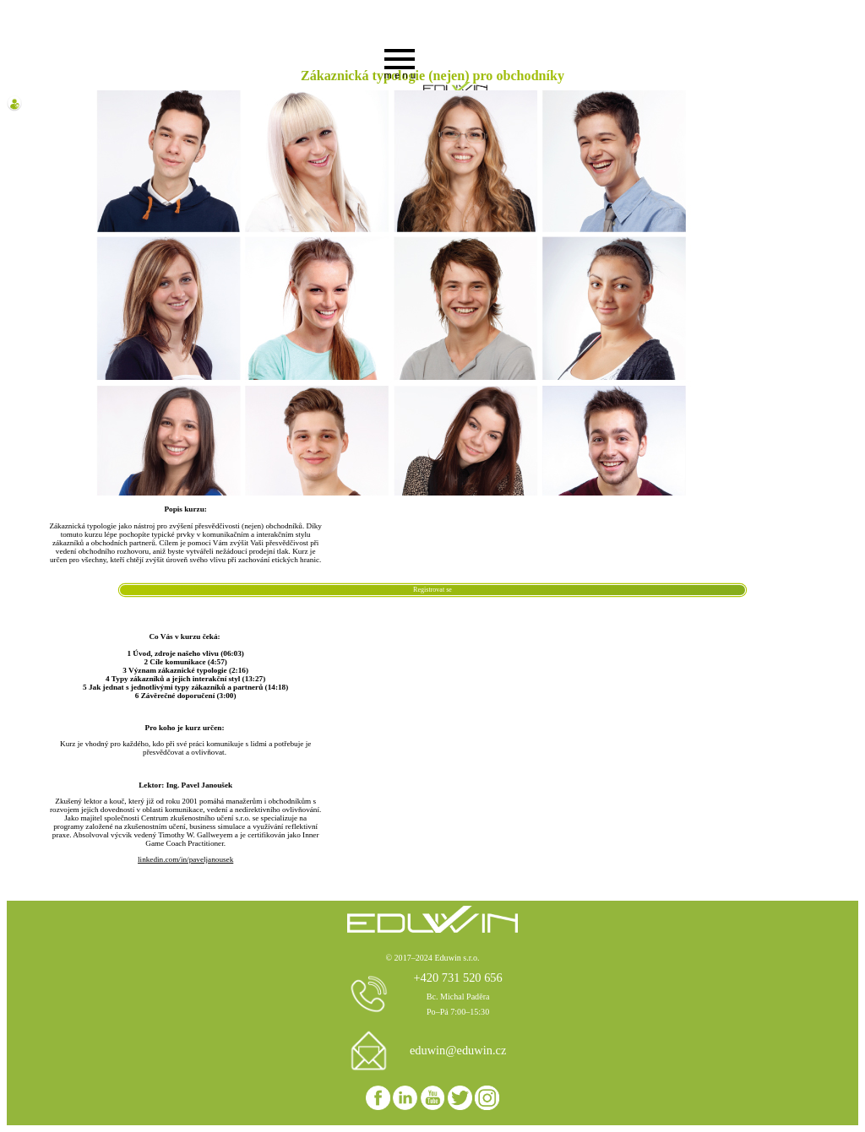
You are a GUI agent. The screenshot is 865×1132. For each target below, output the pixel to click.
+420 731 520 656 (457, 977)
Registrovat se (432, 589)
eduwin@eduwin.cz (458, 1050)
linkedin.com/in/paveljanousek (185, 859)
